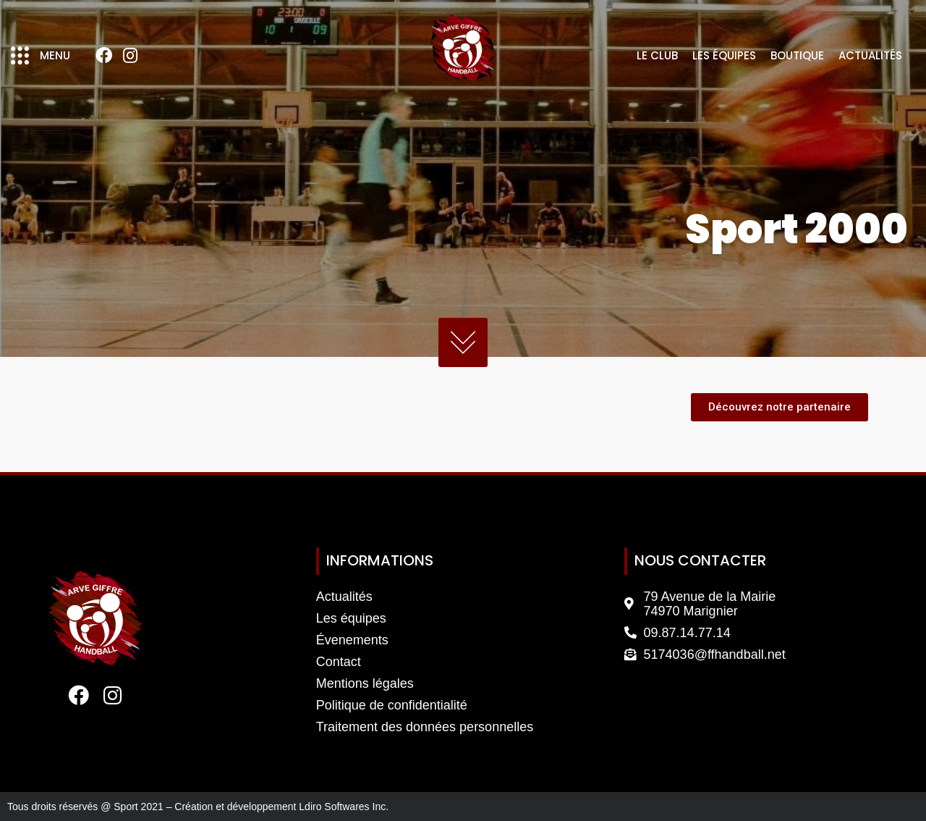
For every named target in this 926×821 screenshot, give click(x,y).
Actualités (870, 55)
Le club (657, 55)
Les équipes (724, 55)
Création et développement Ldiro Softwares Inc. (281, 806)
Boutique (797, 55)
